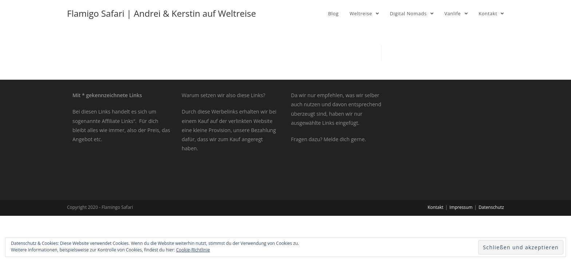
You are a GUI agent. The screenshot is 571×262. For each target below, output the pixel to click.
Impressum (460, 207)
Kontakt (435, 207)
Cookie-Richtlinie (193, 250)
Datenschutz (491, 207)
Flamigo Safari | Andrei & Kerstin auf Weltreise (161, 13)
